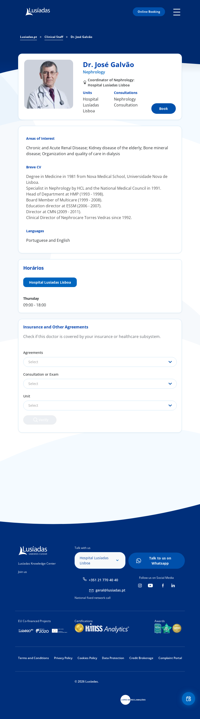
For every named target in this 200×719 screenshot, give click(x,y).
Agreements (33, 352)
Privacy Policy (63, 658)
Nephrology (94, 72)
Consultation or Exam (40, 374)
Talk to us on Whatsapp (160, 561)
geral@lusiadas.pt (110, 590)
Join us (22, 572)
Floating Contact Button (188, 699)
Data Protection (113, 658)
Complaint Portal (170, 658)
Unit (26, 396)
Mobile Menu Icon (177, 12)
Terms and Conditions (33, 658)
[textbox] (100, 362)
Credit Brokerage (141, 658)
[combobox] (100, 362)
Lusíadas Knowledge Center (37, 563)
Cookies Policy (87, 658)
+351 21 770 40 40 (103, 580)
